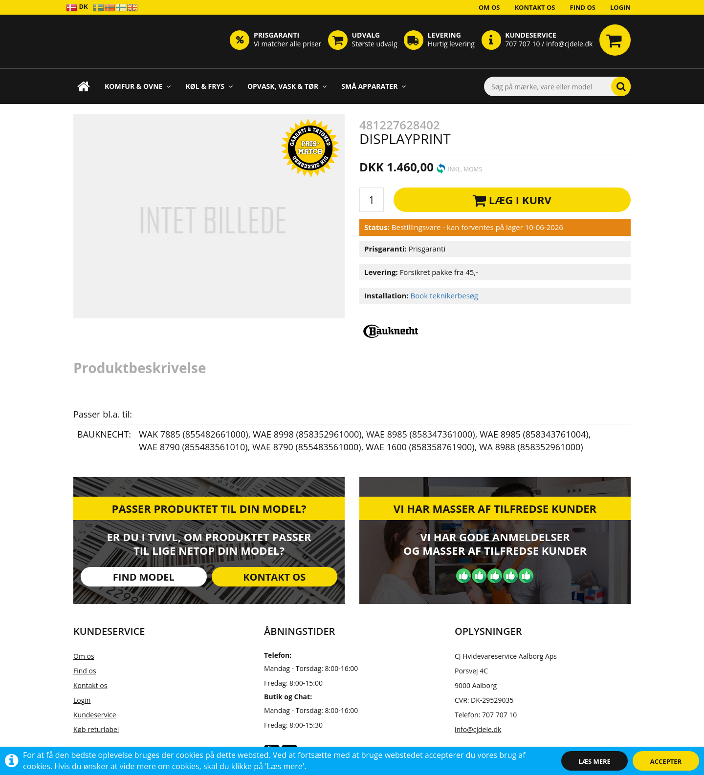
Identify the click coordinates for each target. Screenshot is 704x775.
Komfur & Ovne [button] (138, 86)
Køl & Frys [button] (209, 86)
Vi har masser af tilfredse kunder (495, 508)
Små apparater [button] (373, 86)
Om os (489, 7)
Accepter (666, 761)
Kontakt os (534, 7)
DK (77, 7)
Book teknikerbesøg (444, 295)
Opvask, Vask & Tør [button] (287, 86)
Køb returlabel (96, 729)
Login (620, 7)
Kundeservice (94, 714)
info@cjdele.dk (478, 729)
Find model (144, 577)
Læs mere (594, 761)
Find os (583, 7)
